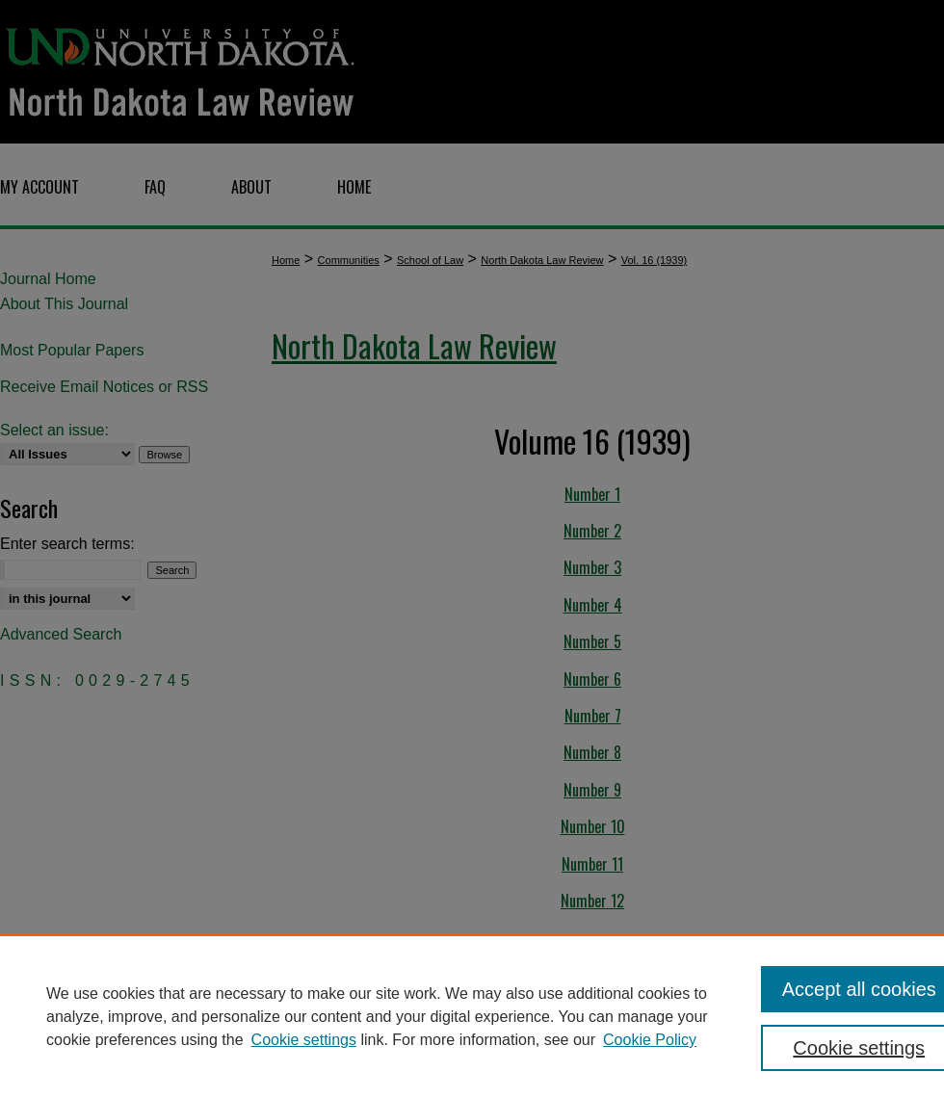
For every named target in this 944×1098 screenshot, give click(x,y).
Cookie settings (303, 1040)
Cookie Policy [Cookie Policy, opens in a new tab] (649, 1040)
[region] (472, 1016)
